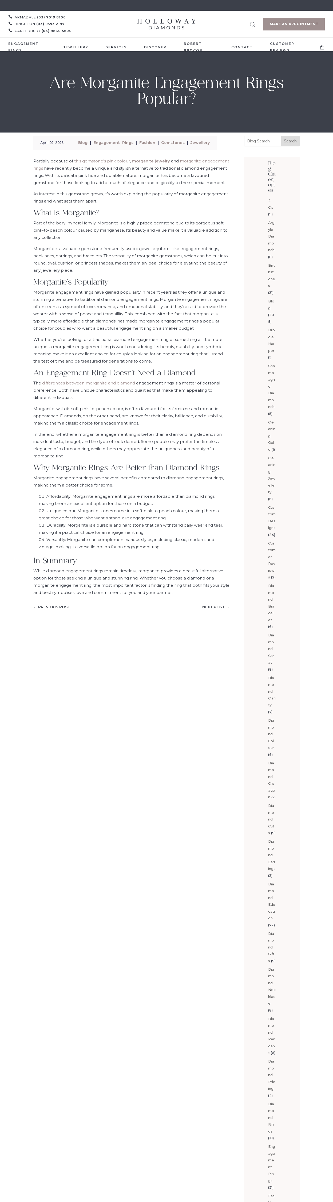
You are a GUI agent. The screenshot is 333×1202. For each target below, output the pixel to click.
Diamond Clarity (272, 691)
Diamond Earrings (271, 855)
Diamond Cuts (271, 819)
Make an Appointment (294, 24)
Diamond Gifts (271, 947)
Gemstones (173, 142)
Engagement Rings (113, 142)
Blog (83, 142)
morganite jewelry (151, 161)
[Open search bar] (252, 24)
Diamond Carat (271, 648)
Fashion (147, 142)
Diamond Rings (271, 1117)
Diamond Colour (271, 734)
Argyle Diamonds (271, 236)
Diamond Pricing (271, 1075)
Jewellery (200, 142)
